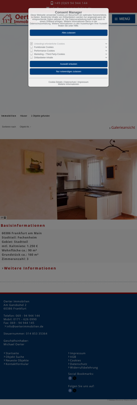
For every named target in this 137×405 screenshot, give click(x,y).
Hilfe (76, 25)
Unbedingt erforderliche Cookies (49, 44)
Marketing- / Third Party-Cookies (49, 54)
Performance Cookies (44, 50)
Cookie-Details (55, 82)
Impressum (83, 82)
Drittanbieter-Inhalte (43, 57)
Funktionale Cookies (44, 47)
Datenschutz (70, 82)
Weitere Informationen (68, 84)
